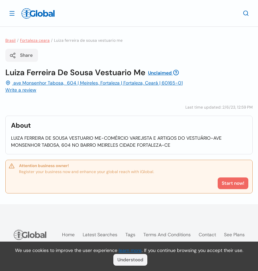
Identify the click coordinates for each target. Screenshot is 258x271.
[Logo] (38, 13)
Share (21, 55)
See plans (234, 235)
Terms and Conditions (167, 235)
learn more (130, 250)
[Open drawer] (12, 13)
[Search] (246, 13)
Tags (130, 235)
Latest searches (100, 235)
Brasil (10, 40)
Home (68, 235)
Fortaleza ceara (35, 40)
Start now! (233, 183)
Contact (207, 235)
